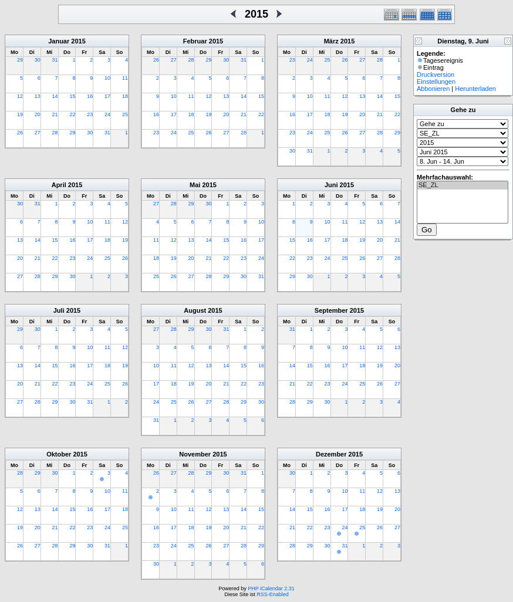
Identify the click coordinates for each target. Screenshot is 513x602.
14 (55, 96)
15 (72, 96)
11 (125, 78)
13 (38, 96)
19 (20, 114)
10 (107, 78)
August (195, 310)
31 (55, 60)
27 (38, 133)
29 (20, 60)
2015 (78, 41)
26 (20, 133)
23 (90, 114)
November (195, 454)
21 (55, 114)
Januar (58, 41)
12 (20, 96)
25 (125, 114)
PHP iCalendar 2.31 (271, 588)
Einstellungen (436, 81)
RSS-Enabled (272, 594)
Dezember (331, 454)
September (331, 310)
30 (38, 60)
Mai (195, 184)
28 (55, 133)
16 (90, 96)
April (59, 184)
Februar (195, 41)
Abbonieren (433, 88)
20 (38, 114)
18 (125, 96)
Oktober (58, 454)
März (331, 41)
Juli (59, 310)
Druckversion (435, 74)
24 (107, 114)
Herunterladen (475, 88)
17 (107, 96)
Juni (331, 184)
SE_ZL (462, 185)
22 (72, 114)
